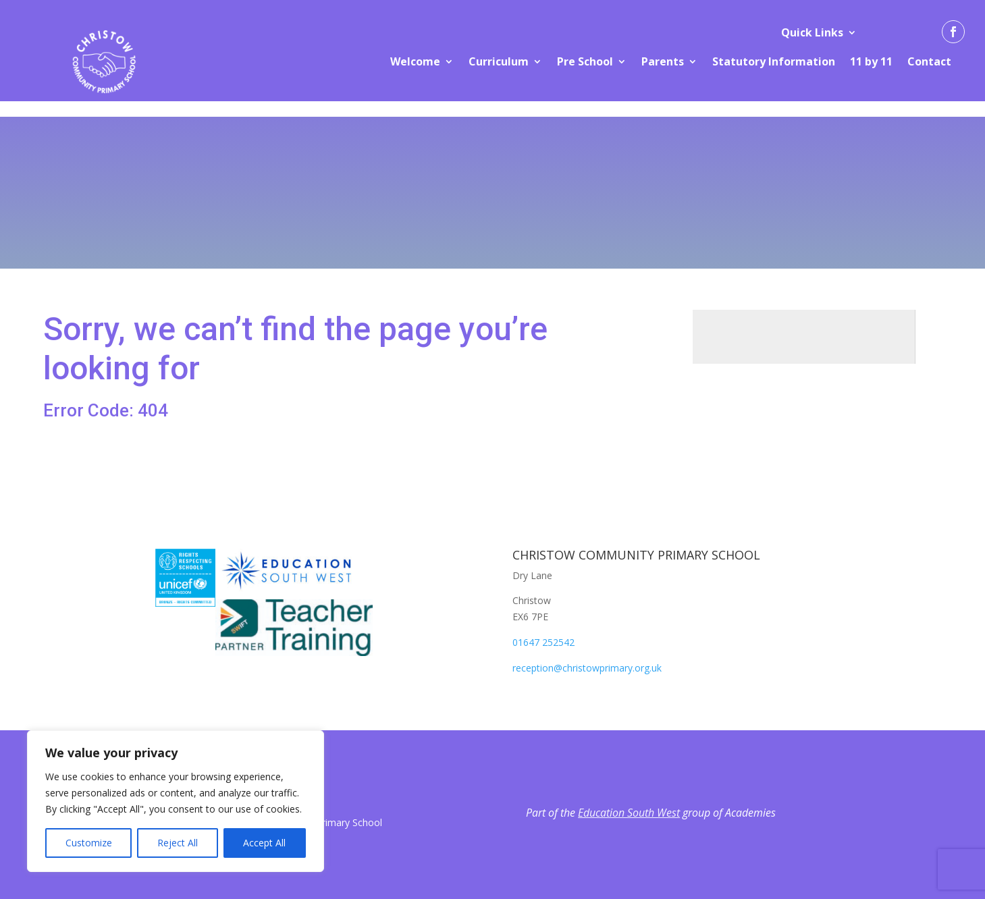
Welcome (415, 61)
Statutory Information (773, 61)
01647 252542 (543, 642)
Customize (88, 842)
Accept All (264, 842)
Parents (662, 61)
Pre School (585, 61)
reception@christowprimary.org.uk (587, 667)
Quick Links (812, 32)
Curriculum (499, 61)
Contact (929, 61)
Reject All (177, 842)
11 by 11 (871, 61)
